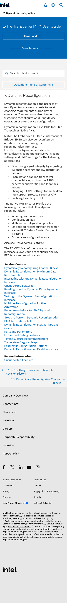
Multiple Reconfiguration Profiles (25, 303)
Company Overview (15, 395)
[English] (53, 5)
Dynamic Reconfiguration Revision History (31, 349)
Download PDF (33, 36)
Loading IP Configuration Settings (25, 346)
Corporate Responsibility (18, 437)
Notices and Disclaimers (19, 526)
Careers (8, 428)
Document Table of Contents (32, 85)
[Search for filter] (33, 73)
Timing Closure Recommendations (26, 339)
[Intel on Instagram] (38, 468)
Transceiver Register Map (20, 342)
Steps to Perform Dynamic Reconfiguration (31, 317)
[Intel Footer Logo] (10, 569)
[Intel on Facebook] (4, 468)
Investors (8, 420)
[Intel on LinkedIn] (21, 468)
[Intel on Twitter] (12, 468)
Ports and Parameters (18, 332)
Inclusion (8, 445)
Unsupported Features (18, 286)
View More (30, 48)
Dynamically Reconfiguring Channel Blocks (31, 268)
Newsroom (9, 412)
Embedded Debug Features (22, 335)
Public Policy (11, 453)
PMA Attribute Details (18, 321)
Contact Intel (11, 404)
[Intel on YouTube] (29, 468)
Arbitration (11, 307)
